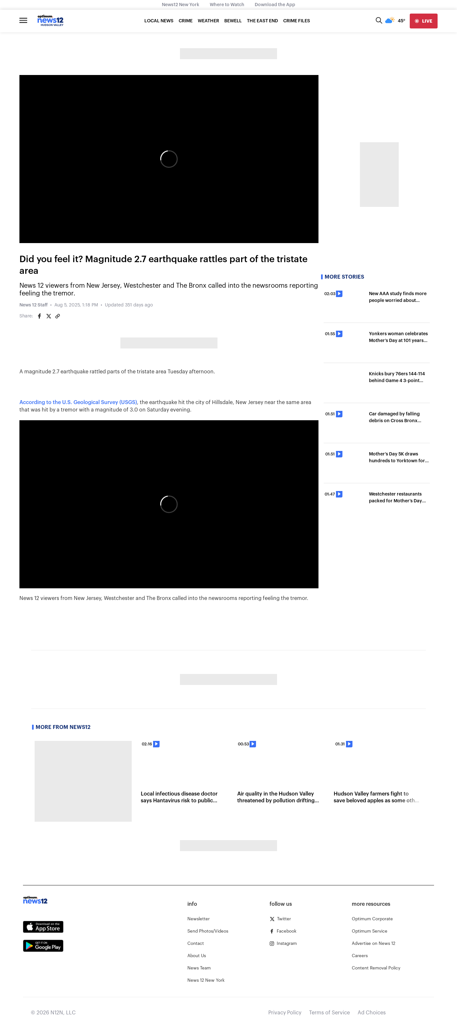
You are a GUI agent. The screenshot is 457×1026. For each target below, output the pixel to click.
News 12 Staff (33, 305)
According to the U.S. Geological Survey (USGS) (78, 402)
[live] (424, 21)
